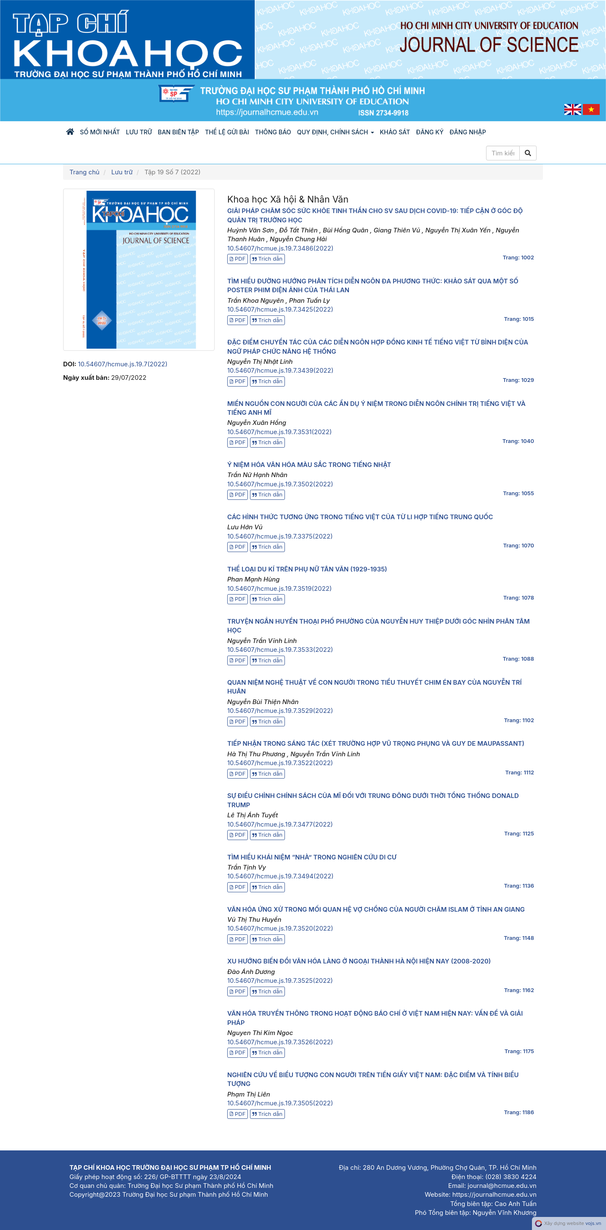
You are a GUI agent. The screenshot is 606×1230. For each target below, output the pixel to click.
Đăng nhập (467, 132)
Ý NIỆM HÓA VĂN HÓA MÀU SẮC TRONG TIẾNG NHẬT (309, 465)
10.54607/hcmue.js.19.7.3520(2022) (280, 928)
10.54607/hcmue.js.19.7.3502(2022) (280, 484)
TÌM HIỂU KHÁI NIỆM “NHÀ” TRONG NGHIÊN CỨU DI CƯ (311, 857)
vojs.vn (593, 1223)
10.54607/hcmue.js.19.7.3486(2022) (280, 248)
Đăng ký (430, 132)
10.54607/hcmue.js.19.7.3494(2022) (280, 876)
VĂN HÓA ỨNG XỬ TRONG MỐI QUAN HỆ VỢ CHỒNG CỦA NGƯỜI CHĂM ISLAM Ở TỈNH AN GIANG (376, 909)
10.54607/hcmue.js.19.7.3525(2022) (280, 981)
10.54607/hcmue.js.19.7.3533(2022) (280, 650)
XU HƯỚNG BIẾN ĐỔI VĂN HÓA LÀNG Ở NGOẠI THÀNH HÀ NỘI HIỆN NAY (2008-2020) (359, 961)
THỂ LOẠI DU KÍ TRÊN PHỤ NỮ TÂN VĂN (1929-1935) (307, 569)
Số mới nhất (100, 132)
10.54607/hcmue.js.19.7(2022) (122, 364)
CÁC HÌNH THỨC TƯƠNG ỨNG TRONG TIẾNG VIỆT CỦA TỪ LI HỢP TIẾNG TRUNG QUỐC (360, 517)
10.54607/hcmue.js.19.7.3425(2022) (280, 309)
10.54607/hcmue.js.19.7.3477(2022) (280, 824)
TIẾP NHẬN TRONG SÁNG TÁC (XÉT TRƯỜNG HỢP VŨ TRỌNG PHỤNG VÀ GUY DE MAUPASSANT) (375, 743)
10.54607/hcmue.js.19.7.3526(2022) (280, 1042)
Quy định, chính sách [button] (335, 132)
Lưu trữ (139, 132)
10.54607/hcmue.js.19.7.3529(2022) (280, 711)
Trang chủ (84, 172)
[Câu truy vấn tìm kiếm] (503, 153)
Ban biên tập (178, 132)
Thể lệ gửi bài (227, 132)
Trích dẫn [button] (267, 258)
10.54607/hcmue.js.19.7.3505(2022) (280, 1103)
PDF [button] (237, 258)
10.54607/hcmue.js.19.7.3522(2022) (280, 763)
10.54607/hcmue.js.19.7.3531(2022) (279, 432)
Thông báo (273, 132)
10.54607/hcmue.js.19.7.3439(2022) (280, 370)
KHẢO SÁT (395, 132)
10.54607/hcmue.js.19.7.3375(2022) (280, 536)
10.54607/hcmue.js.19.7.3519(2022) (279, 588)
